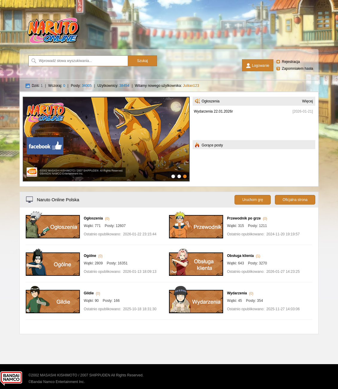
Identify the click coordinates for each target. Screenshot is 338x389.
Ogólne (90, 256)
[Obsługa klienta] (196, 275)
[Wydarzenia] (196, 312)
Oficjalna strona (295, 200)
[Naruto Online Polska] (53, 43)
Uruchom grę (252, 200)
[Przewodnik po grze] (196, 237)
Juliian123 (191, 86)
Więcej (307, 101)
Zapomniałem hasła (297, 68)
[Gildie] (53, 312)
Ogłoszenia (93, 218)
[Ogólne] (53, 275)
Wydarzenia (237, 293)
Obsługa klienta (240, 256)
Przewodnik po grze (244, 218)
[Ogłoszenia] (53, 237)
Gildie (89, 293)
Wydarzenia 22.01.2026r (213, 111)
